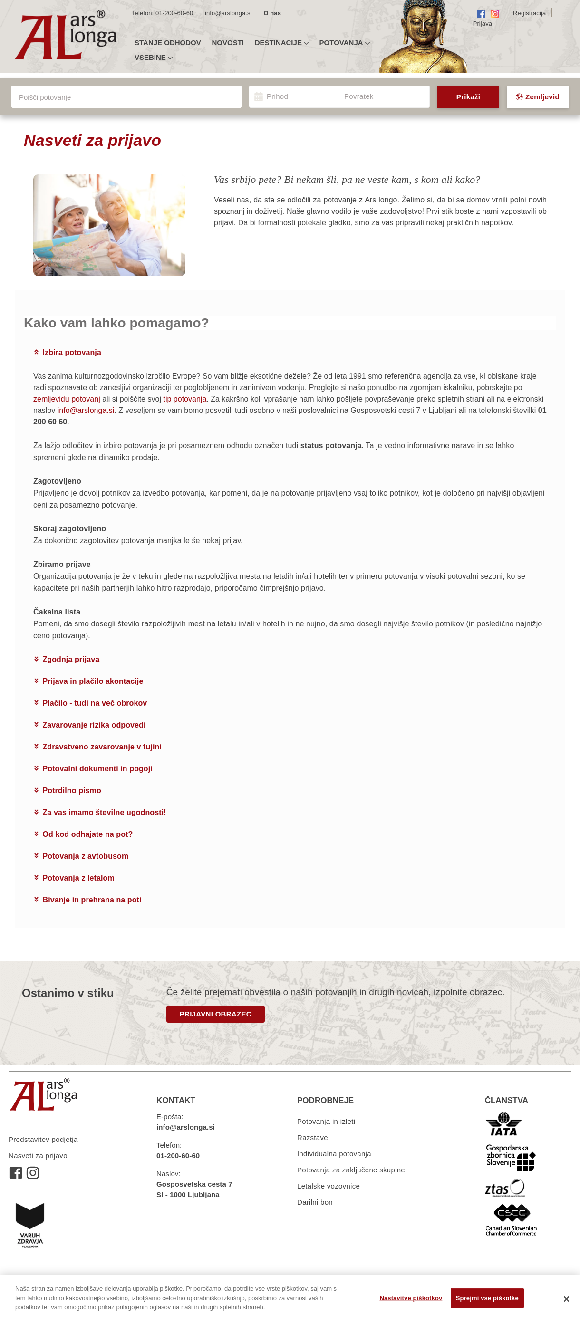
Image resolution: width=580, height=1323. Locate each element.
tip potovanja (184, 399)
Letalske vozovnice (328, 1186)
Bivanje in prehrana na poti (92, 900)
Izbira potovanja (72, 352)
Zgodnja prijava (71, 659)
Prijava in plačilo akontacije (93, 681)
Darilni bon (315, 1202)
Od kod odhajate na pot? (88, 834)
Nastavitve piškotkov (410, 1298)
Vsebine (154, 57)
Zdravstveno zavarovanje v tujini (102, 747)
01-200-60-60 (174, 13)
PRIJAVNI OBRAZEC (215, 1014)
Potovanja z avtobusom (86, 856)
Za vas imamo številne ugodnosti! (104, 812)
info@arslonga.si (228, 13)
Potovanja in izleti (326, 1121)
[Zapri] (567, 1298)
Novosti (228, 43)
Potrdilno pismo (72, 790)
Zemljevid (538, 97)
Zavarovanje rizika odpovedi (94, 725)
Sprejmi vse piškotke (487, 1298)
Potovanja (344, 43)
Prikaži (468, 97)
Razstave (312, 1137)
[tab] (290, 353)
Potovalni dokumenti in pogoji (98, 769)
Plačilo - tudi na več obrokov (95, 703)
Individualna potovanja (334, 1154)
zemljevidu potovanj (66, 399)
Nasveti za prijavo (38, 1155)
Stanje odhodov (168, 43)
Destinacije (282, 43)
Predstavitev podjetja (43, 1139)
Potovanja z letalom (79, 878)
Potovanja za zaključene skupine (351, 1170)
